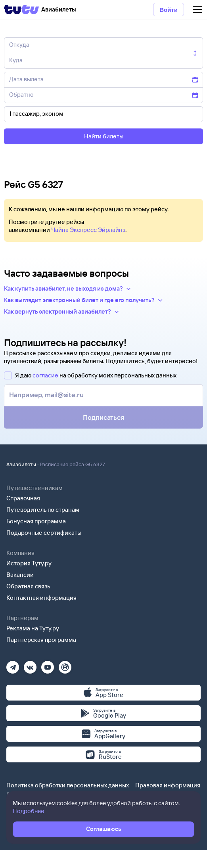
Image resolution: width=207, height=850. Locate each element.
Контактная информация (41, 597)
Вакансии (20, 574)
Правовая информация (167, 785)
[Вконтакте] (30, 664)
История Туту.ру (29, 563)
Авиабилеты (21, 464)
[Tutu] (21, 9)
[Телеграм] (12, 664)
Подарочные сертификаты (43, 532)
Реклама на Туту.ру (32, 628)
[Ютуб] (47, 664)
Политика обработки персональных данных (67, 785)
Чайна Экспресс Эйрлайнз (88, 230)
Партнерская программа (41, 639)
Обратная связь (28, 586)
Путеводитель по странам (42, 509)
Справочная (23, 498)
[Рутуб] (65, 664)
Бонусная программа (36, 521)
